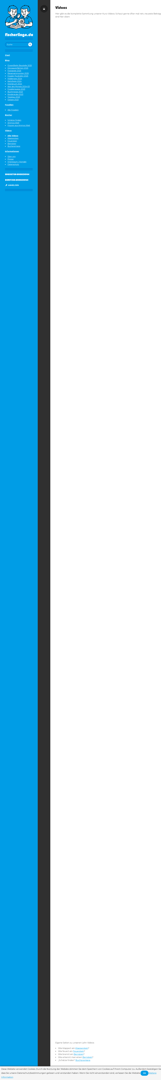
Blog (7, 60)
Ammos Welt (13, 123)
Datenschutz (13, 164)
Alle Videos (13, 136)
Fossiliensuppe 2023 (16, 89)
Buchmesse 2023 (15, 92)
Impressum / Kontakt (17, 162)
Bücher (8, 115)
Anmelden (12, 185)
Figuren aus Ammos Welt (19, 125)
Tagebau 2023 (14, 97)
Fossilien (9, 105)
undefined (30, 44)
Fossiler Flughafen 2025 (18, 76)
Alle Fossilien (13, 110)
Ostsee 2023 (13, 100)
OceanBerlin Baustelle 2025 (20, 65)
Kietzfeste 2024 (15, 81)
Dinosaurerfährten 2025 (18, 68)
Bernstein (12, 143)
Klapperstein (13, 138)
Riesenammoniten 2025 (18, 73)
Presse (11, 159)
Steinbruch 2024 (15, 84)
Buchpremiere (14, 146)
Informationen (12, 151)
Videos (8, 130)
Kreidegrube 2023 (15, 94)
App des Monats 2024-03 (19, 86)
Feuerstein (12, 141)
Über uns (11, 156)
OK (144, 1073)
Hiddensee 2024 (15, 79)
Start (7, 55)
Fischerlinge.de (19, 34)
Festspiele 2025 (14, 71)
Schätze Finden (14, 120)
